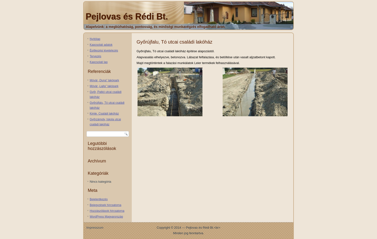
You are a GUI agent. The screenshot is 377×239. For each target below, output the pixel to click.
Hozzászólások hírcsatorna (107, 211)
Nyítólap (95, 39)
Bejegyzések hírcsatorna (105, 205)
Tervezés (95, 56)
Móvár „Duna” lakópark (104, 80)
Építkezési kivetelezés (104, 50)
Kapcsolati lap (99, 62)
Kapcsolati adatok (101, 44)
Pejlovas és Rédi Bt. (127, 16)
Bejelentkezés (99, 199)
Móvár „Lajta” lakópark (104, 86)
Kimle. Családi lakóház (104, 113)
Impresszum (94, 227)
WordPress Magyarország (106, 216)
